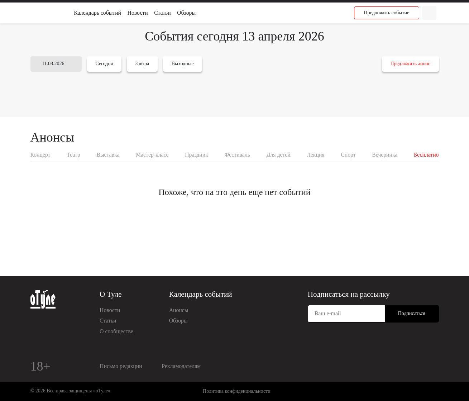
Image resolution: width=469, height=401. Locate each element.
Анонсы (178, 310)
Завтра (142, 63)
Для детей (279, 155)
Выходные (182, 63)
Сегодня (104, 63)
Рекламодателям (181, 366)
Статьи (162, 13)
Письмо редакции (121, 366)
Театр (73, 155)
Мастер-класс (152, 155)
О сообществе (116, 331)
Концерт (40, 155)
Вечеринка (384, 155)
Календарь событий (97, 13)
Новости (138, 13)
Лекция (315, 155)
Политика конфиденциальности (237, 391)
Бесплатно (426, 155)
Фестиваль (237, 155)
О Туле (111, 294)
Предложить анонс (410, 63)
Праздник (196, 155)
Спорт (348, 155)
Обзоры (186, 13)
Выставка (107, 155)
